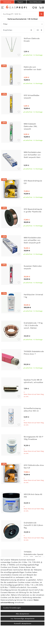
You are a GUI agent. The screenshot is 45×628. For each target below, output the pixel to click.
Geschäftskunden (36, 2)
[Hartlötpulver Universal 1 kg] (22, 302)
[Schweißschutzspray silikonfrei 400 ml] (22, 416)
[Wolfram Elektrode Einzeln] (22, 46)
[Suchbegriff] (20, 14)
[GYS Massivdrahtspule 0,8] (22, 189)
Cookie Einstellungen (12, 608)
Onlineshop (7, 2)
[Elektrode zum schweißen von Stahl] (22, 75)
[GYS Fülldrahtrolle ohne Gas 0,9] (22, 474)
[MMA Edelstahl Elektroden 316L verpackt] (22, 132)
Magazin (20, 2)
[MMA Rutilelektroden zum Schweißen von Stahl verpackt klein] (22, 160)
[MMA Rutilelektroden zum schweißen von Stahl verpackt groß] (22, 246)
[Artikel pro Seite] (39, 30)
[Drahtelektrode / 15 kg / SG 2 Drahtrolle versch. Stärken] (22, 331)
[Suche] (41, 14)
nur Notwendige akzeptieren (22, 618)
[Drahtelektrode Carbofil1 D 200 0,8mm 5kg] (22, 531)
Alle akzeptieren (22, 614)
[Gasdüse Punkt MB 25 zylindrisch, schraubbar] (22, 388)
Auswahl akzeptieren (22, 623)
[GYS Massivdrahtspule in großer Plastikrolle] (22, 217)
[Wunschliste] (34, 8)
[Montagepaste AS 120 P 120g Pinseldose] (22, 445)
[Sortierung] (17, 30)
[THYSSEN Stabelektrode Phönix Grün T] (22, 359)
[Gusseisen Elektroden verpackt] (22, 274)
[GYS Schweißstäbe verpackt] (22, 103)
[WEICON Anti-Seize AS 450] (22, 502)
